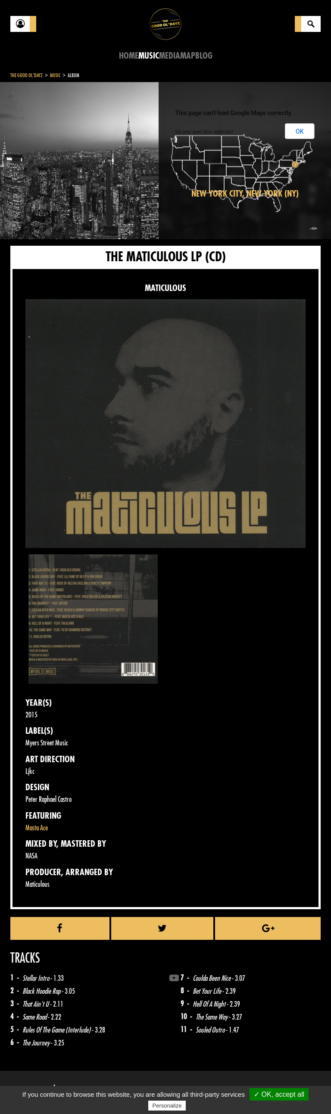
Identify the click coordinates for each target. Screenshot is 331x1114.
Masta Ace (36, 828)
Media (169, 55)
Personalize (167, 1105)
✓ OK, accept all (279, 1094)
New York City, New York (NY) (245, 193)
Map (187, 55)
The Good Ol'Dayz (26, 75)
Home (128, 55)
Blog (203, 55)
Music (148, 55)
